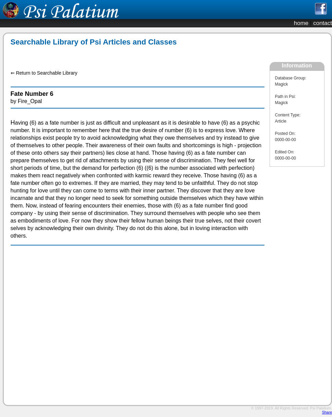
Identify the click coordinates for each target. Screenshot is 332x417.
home (301, 23)
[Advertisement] (134, 54)
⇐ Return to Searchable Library (44, 73)
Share (327, 412)
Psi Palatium (320, 408)
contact (322, 23)
